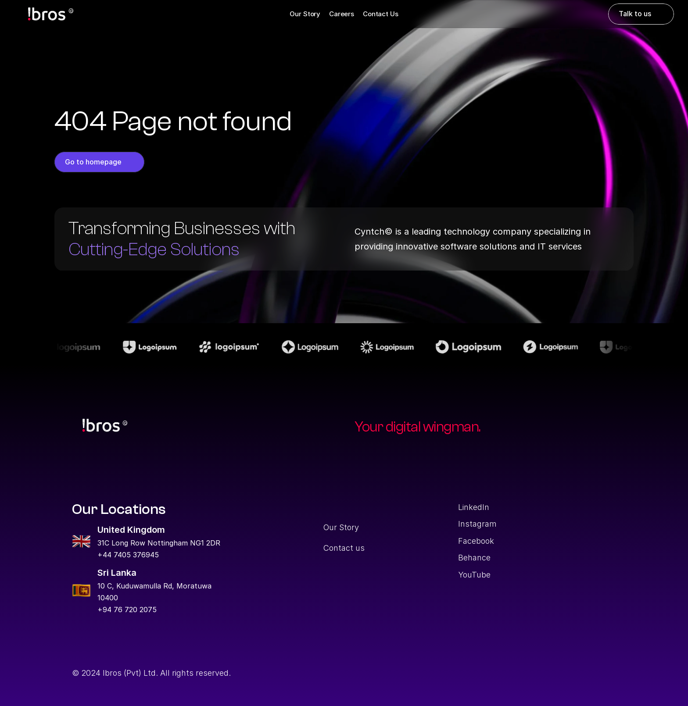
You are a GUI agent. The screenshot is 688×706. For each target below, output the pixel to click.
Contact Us (380, 14)
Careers (341, 14)
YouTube (474, 574)
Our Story (305, 14)
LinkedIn (473, 507)
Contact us (344, 548)
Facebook (476, 541)
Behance (474, 557)
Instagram (477, 523)
